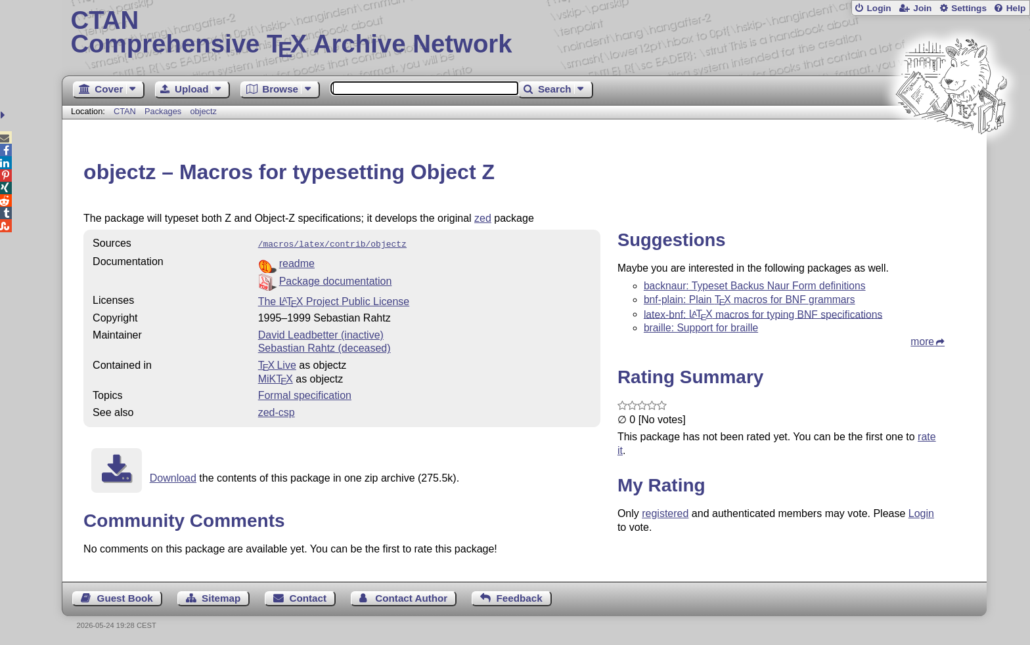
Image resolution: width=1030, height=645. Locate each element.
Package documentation (335, 279)
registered (665, 513)
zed (482, 218)
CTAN (125, 111)
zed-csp (276, 411)
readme (297, 262)
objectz (203, 111)
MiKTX (275, 377)
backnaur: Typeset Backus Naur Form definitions (755, 285)
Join (922, 8)
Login (878, 8)
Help (1016, 8)
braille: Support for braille (701, 327)
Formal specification (304, 394)
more (922, 341)
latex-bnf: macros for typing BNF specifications (763, 314)
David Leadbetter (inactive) (321, 333)
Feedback (520, 596)
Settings (969, 8)
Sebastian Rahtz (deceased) (324, 346)
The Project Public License (334, 300)
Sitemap (221, 596)
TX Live (277, 363)
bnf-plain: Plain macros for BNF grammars (749, 299)
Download (173, 476)
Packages (164, 111)
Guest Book (125, 596)
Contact (308, 596)
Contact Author (411, 596)
